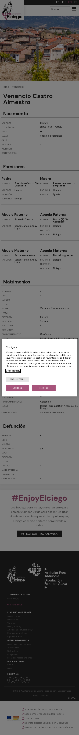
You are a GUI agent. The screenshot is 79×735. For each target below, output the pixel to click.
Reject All (44, 388)
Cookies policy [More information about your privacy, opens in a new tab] (13, 370)
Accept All (17, 388)
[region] (39, 367)
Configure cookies (18, 379)
